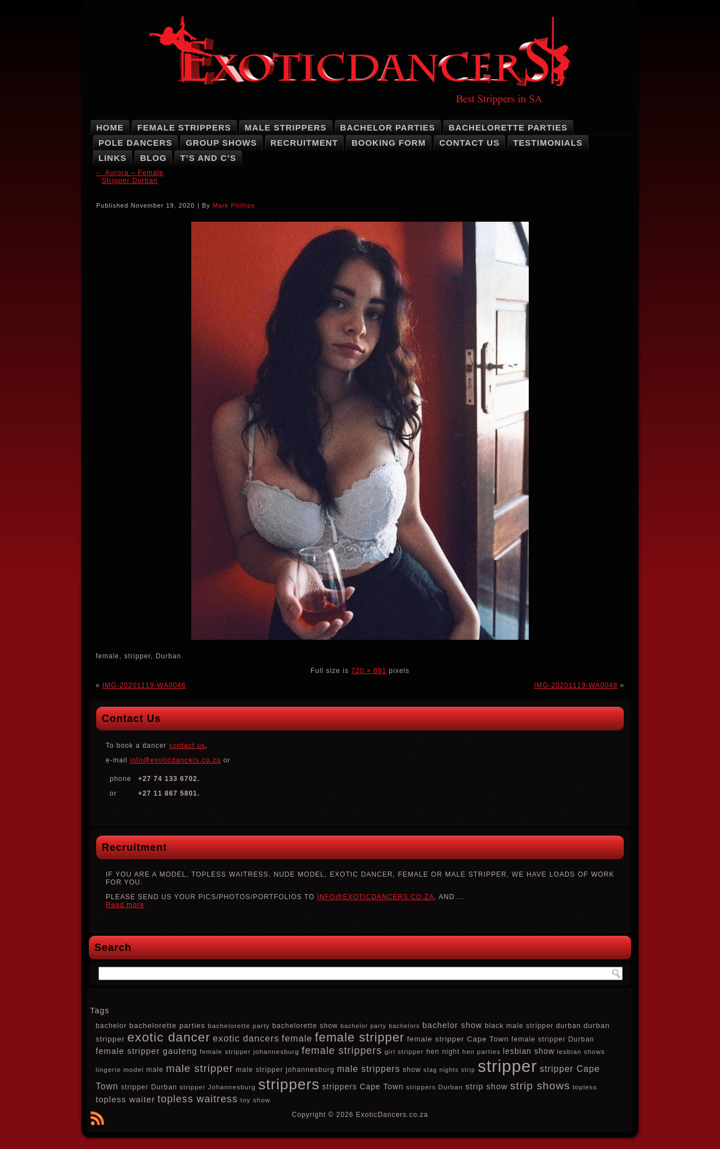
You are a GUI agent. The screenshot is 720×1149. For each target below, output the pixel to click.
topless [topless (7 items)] (585, 1087)
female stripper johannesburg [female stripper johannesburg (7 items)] (249, 1051)
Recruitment (304, 142)
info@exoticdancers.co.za (175, 760)
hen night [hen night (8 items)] (443, 1052)
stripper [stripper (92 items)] (507, 1066)
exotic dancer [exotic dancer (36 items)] (168, 1037)
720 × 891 (368, 671)
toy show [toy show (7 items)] (255, 1100)
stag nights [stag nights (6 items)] (441, 1069)
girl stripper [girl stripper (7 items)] (404, 1051)
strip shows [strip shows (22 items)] (540, 1086)
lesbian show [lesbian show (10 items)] (529, 1051)
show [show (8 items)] (412, 1070)
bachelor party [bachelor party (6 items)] (363, 1025)
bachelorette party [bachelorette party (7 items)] (239, 1025)
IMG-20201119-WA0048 (576, 685)
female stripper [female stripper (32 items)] (359, 1037)
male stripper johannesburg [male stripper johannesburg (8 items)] (285, 1070)
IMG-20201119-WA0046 (144, 685)
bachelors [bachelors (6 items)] (404, 1025)
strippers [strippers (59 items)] (289, 1084)
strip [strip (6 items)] (468, 1069)
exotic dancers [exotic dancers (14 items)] (246, 1038)
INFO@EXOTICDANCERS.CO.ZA (375, 897)
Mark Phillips (234, 205)
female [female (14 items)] (297, 1038)
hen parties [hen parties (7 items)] (481, 1051)
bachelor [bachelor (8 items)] (111, 1026)
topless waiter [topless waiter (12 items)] (125, 1099)
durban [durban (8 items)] (568, 1026)
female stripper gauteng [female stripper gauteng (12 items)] (146, 1051)
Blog (153, 158)
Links (112, 158)
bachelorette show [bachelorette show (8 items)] (305, 1026)
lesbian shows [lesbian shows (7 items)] (581, 1051)
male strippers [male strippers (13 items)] (368, 1069)
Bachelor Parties (387, 127)
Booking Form (389, 142)
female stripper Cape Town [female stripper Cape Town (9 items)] (457, 1039)
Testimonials (548, 142)
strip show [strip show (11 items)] (486, 1086)
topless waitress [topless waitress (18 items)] (198, 1099)
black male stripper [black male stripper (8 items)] (519, 1026)
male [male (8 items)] (155, 1070)
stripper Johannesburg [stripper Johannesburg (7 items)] (217, 1087)
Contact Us (469, 142)
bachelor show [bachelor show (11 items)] (452, 1025)
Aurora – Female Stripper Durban (130, 177)
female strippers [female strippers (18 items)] (342, 1050)
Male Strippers (286, 127)
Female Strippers (184, 127)
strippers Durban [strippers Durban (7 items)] (434, 1087)
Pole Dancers (135, 142)
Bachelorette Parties (508, 127)
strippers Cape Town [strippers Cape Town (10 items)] (363, 1086)
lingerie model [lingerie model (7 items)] (120, 1069)
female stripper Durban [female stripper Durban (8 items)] (552, 1039)
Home (110, 127)
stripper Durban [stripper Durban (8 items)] (149, 1087)
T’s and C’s (208, 158)
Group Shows (221, 142)
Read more (125, 905)
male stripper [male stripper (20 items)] (199, 1068)
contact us (187, 745)
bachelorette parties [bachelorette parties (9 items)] (167, 1025)
